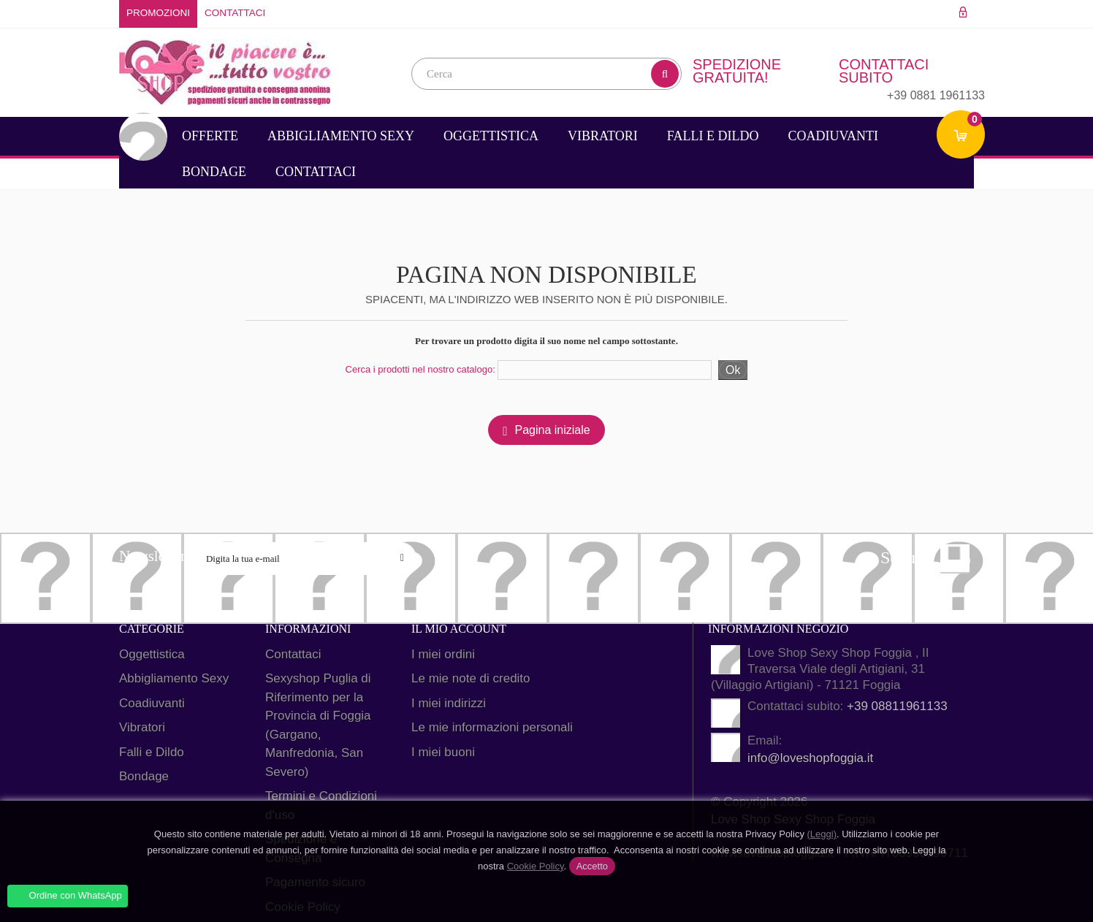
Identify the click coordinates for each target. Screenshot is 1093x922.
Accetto (592, 866)
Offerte (210, 136)
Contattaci (235, 12)
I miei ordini (443, 654)
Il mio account (458, 628)
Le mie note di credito (470, 678)
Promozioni (158, 12)
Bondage (214, 171)
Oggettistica (490, 136)
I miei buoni (443, 752)
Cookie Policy (535, 866)
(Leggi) (822, 833)
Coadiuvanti (833, 136)
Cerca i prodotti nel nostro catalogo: (420, 369)
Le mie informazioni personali (492, 727)
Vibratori (603, 136)
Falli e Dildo (713, 136)
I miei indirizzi (448, 703)
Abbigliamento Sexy (340, 136)
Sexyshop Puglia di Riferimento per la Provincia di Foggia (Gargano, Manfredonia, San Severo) (318, 725)
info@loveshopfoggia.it (810, 758)
